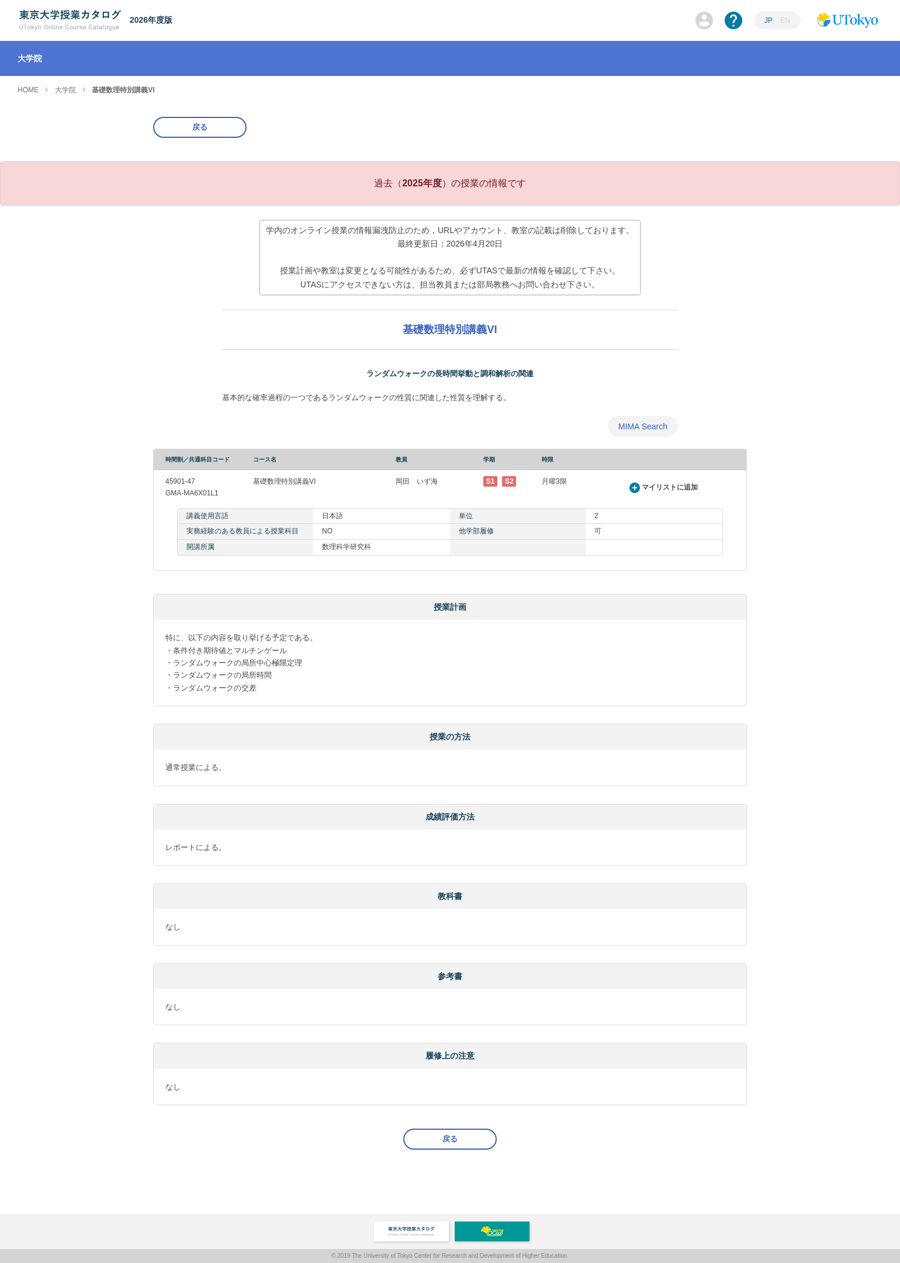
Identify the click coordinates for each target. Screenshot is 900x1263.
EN (785, 20)
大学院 (65, 90)
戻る (199, 127)
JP (768, 20)
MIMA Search (642, 426)
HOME (28, 90)
